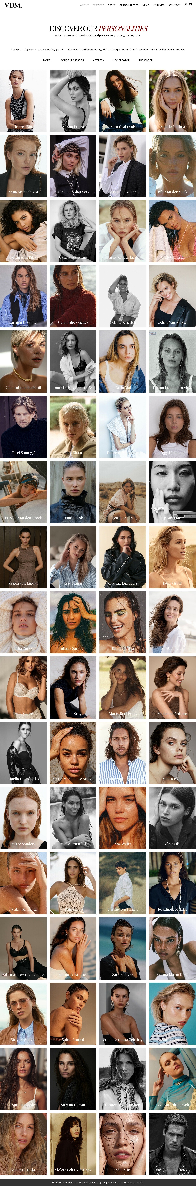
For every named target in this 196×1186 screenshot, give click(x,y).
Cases (112, 5)
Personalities (129, 5)
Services (98, 5)
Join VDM (159, 5)
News (146, 5)
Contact (174, 5)
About (84, 5)
